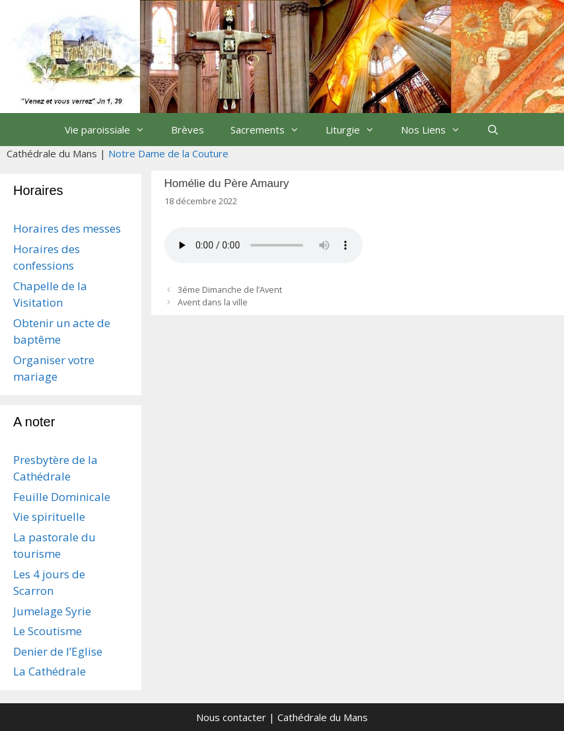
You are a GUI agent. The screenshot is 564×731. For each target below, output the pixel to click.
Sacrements (271, 129)
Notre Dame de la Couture (168, 153)
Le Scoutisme (47, 630)
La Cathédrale (49, 671)
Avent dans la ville (213, 302)
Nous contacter (231, 717)
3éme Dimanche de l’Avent (230, 289)
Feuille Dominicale (61, 496)
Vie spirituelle (49, 516)
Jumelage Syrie (52, 611)
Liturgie (357, 129)
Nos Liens (437, 129)
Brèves (187, 129)
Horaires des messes (67, 228)
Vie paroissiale (111, 129)
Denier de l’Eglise (57, 651)
